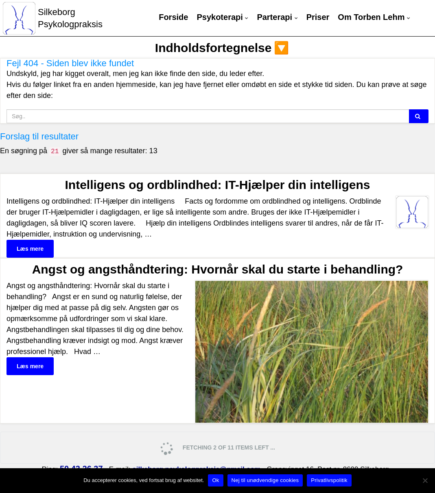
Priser (318, 17)
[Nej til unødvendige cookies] (425, 480)
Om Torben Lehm (374, 17)
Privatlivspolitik (329, 480)
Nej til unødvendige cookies (265, 480)
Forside (173, 17)
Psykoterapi (222, 17)
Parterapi (277, 17)
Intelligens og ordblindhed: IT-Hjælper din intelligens (217, 184)
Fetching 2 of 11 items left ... (216, 448)
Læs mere (30, 248)
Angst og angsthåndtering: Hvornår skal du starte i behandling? (217, 269)
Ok (215, 480)
